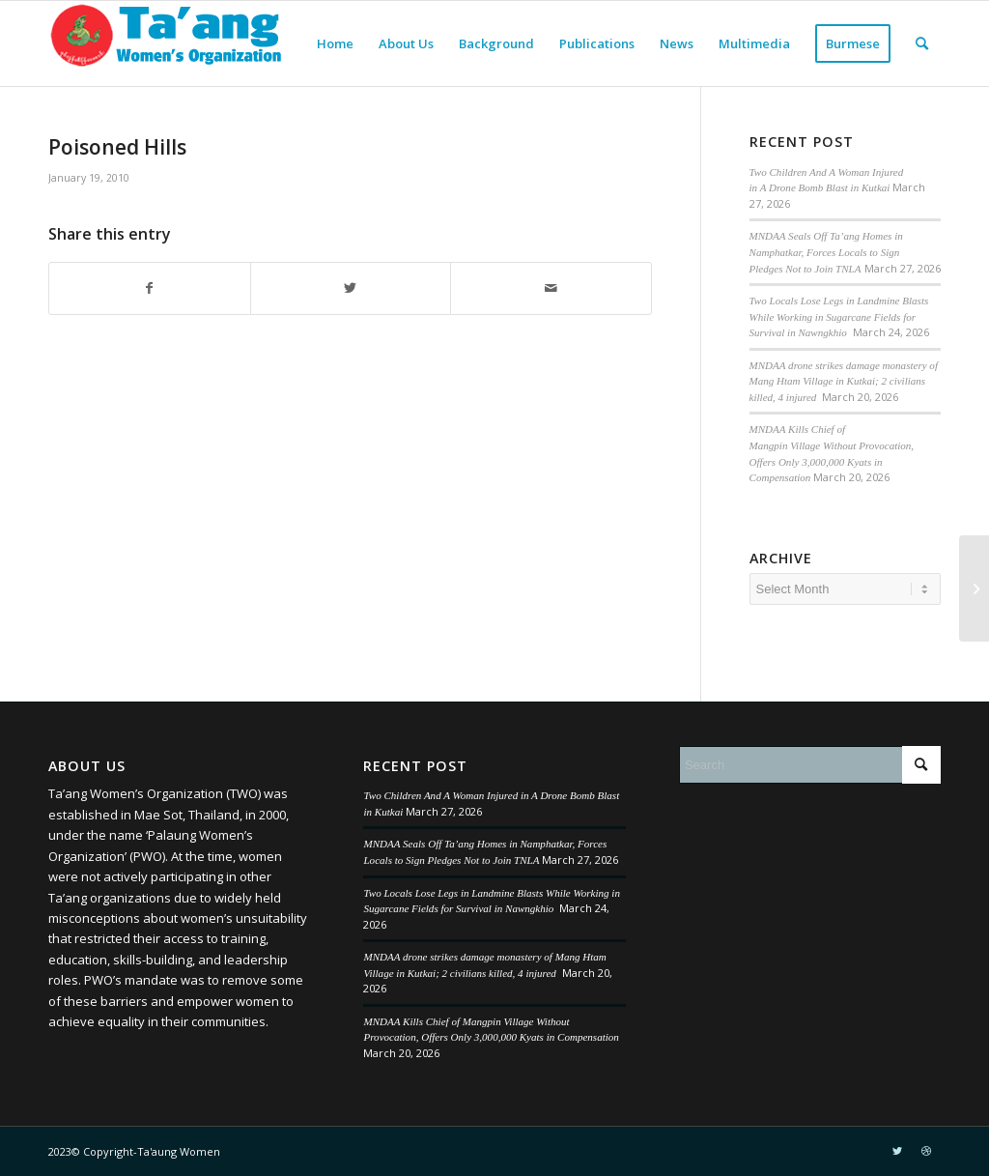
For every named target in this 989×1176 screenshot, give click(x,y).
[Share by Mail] (551, 288)
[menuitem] (335, 43)
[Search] (922, 43)
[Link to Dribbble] (926, 1150)
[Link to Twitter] (897, 1150)
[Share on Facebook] (149, 288)
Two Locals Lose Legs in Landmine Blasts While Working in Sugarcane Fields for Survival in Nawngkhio (839, 316)
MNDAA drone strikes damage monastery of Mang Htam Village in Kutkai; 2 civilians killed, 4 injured (843, 381)
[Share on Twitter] (351, 288)
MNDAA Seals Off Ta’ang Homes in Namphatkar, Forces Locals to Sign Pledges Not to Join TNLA (826, 251)
